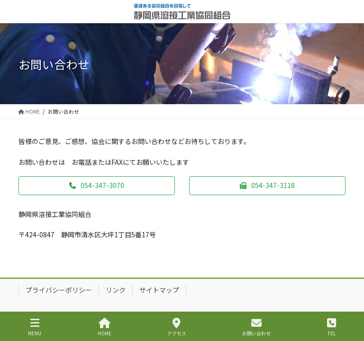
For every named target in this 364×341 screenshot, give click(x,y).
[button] (96, 185)
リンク (116, 290)
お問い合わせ (256, 327)
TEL (331, 327)
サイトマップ (159, 290)
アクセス (176, 327)
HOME (104, 327)
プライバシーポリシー (59, 290)
